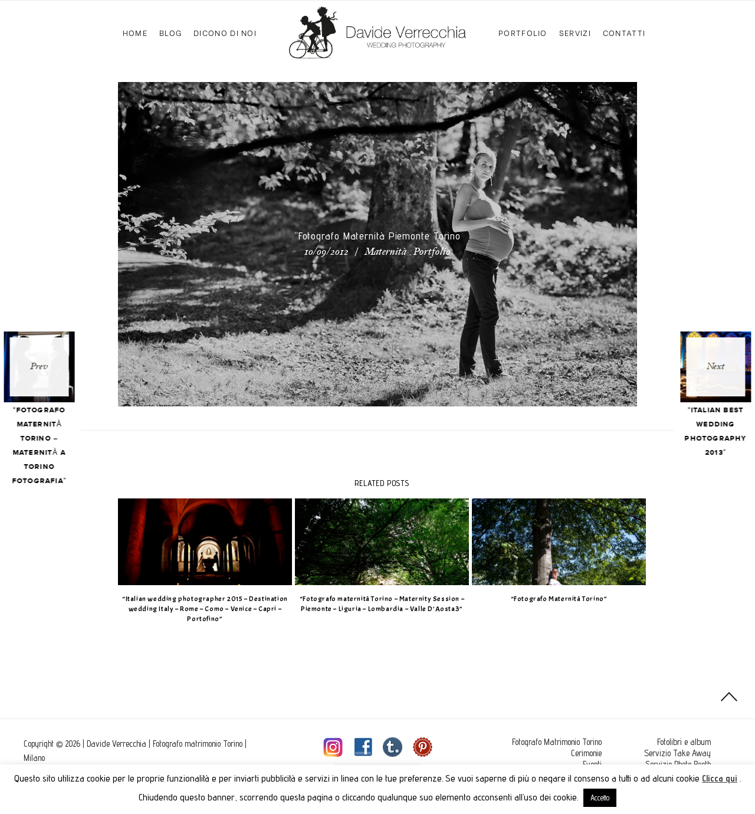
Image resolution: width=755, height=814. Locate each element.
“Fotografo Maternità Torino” (554, 598)
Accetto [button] (599, 797)
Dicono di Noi (225, 32)
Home (135, 32)
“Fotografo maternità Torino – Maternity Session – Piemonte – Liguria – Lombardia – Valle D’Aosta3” (377, 603)
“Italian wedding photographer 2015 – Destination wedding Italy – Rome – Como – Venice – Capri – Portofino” (201, 608)
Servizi (575, 32)
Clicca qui (719, 778)
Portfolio (522, 32)
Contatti (624, 32)
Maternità (385, 252)
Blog (170, 32)
